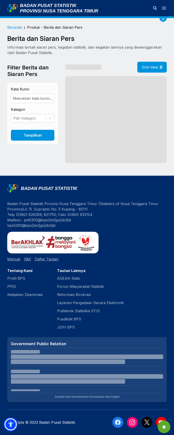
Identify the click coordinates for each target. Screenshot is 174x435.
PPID (11, 286)
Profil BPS (16, 278)
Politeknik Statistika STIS (78, 311)
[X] (146, 422)
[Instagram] (132, 422)
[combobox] (13, 118)
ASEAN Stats (68, 278)
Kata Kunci (20, 89)
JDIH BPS (66, 327)
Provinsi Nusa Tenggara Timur (59, 10)
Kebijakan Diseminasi (25, 294)
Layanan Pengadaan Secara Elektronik (90, 302)
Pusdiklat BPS (69, 319)
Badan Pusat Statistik (48, 5)
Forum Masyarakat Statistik (80, 286)
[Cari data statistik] (155, 8)
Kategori (18, 109)
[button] (11, 424)
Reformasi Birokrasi (74, 294)
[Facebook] (117, 422)
